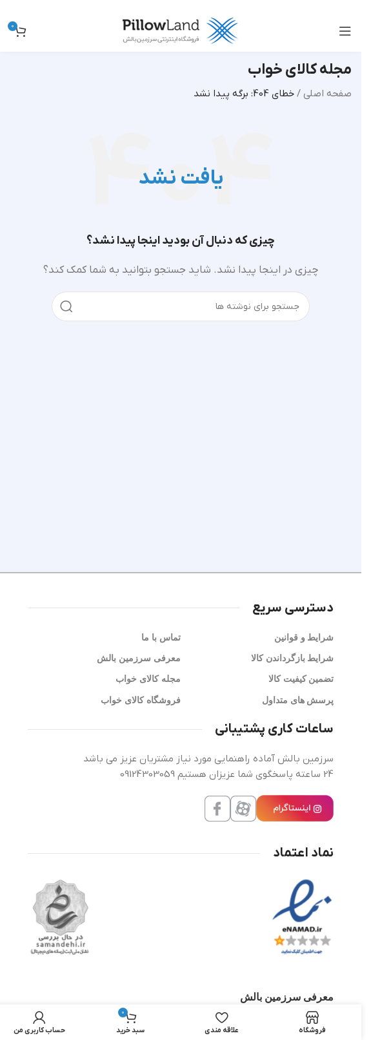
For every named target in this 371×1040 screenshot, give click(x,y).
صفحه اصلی (327, 93)
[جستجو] (181, 306)
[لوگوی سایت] (181, 30)
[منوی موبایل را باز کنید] (345, 31)
